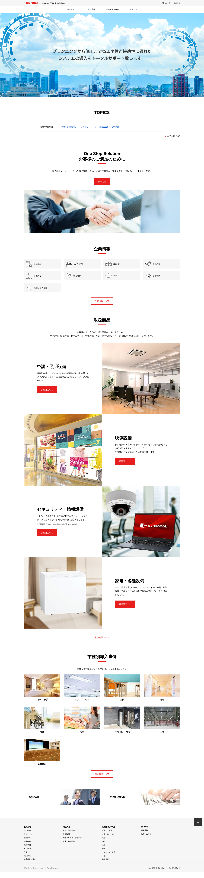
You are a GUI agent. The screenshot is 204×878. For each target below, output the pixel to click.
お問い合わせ (165, 3)
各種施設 (105, 865)
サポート (27, 858)
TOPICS (133, 9)
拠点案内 (27, 854)
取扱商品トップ (102, 642)
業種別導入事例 (112, 9)
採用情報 (177, 3)
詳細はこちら (48, 394)
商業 (103, 854)
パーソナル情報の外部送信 (152, 874)
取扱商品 (91, 9)
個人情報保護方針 (174, 874)
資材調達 (27, 862)
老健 (103, 851)
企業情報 (70, 9)
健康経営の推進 (30, 865)
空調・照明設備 (69, 836)
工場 (103, 862)
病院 (103, 847)
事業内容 (102, 182)
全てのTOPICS (173, 136)
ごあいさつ (28, 840)
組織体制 (27, 851)
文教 (103, 843)
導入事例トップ (102, 779)
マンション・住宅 (109, 858)
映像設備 (66, 840)
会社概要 (27, 836)
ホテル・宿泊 (107, 836)
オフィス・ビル (108, 840)
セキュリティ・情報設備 (72, 843)
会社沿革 (27, 843)
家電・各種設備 (69, 847)
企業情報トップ (102, 305)
